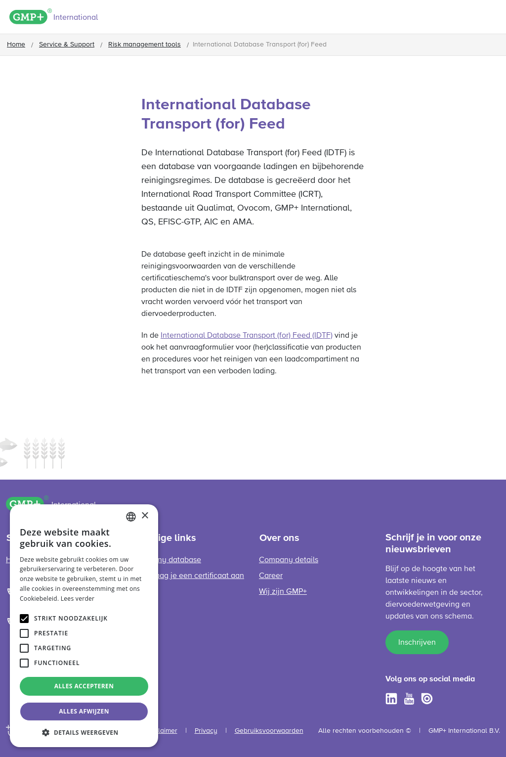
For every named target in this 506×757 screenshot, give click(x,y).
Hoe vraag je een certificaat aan (188, 576)
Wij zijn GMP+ (283, 592)
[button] (84, 732)
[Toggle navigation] (491, 18)
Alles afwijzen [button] (84, 711)
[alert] (84, 625)
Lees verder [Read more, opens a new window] (78, 598)
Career (271, 576)
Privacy (206, 730)
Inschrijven (417, 643)
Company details (288, 560)
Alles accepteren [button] (84, 686)
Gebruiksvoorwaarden (269, 730)
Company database (166, 560)
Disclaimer (161, 730)
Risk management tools (144, 44)
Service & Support (66, 44)
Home (16, 44)
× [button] (144, 516)
